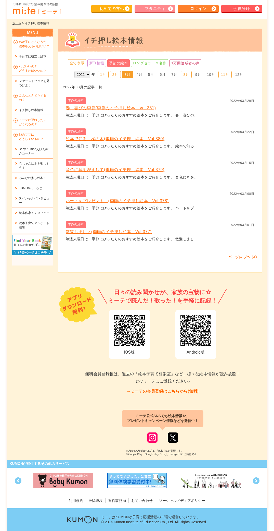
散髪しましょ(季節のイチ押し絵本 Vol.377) (109, 232)
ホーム (16, 23)
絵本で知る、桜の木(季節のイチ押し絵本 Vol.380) (115, 139)
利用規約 (76, 501)
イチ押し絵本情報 (31, 110)
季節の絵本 (118, 63)
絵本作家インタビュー (34, 213)
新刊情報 (96, 63)
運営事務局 (117, 501)
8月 (186, 75)
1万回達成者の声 (185, 63)
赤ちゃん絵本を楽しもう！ (34, 166)
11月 (225, 75)
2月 (115, 75)
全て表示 (77, 63)
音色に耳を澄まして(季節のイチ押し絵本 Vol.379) (115, 169)
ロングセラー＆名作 (149, 63)
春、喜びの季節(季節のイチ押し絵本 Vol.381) (111, 108)
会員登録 (241, 8)
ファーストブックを (34, 83)
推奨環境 (95, 501)
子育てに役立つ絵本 (32, 56)
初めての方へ (111, 8)
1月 (103, 75)
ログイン (198, 8)
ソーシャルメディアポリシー (182, 501)
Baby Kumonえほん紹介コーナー (34, 151)
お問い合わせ (142, 501)
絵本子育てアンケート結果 (34, 225)
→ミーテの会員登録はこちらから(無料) (162, 391)
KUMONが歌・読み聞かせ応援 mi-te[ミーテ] (36, 9)
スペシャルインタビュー (34, 200)
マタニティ (155, 8)
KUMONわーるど (31, 188)
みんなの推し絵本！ (32, 178)
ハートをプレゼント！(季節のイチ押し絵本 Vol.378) (117, 201)
